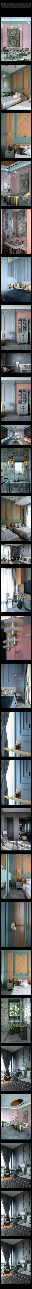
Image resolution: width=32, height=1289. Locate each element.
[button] (26, 5)
